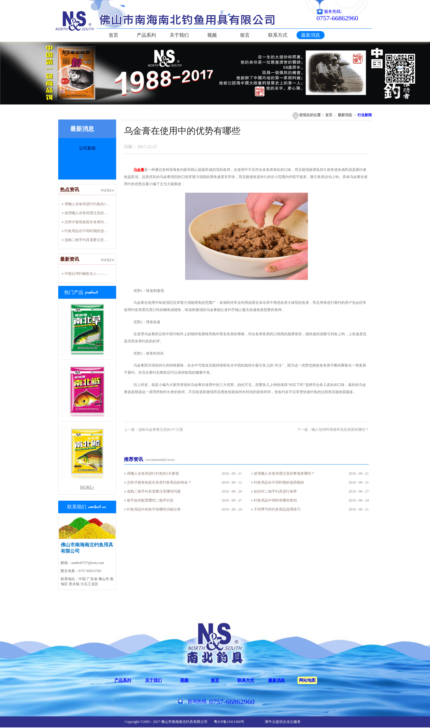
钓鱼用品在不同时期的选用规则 (89, 231)
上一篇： (153, 429)
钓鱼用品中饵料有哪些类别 (275, 500)
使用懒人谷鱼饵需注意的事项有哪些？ (94, 213)
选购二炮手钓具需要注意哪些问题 (91, 240)
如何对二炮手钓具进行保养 (275, 491)
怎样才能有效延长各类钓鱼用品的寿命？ (96, 222)
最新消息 (345, 115)
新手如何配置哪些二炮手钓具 (150, 500)
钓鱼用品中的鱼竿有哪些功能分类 (154, 509)
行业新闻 (364, 115)
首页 (113, 35)
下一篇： (333, 429)
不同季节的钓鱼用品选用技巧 (277, 509)
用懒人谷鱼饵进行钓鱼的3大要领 (90, 204)
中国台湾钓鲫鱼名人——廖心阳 (89, 274)
